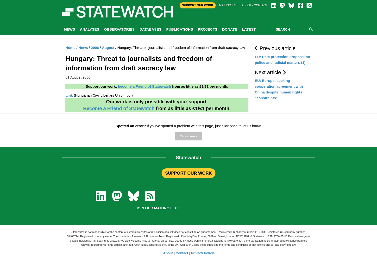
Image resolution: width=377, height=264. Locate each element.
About (168, 253)
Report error (188, 136)
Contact (182, 253)
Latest (249, 29)
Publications (179, 29)
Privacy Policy (202, 253)
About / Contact (255, 5)
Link (69, 95)
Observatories (119, 29)
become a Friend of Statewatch (144, 86)
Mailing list (228, 5)
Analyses (89, 29)
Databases (150, 29)
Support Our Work (197, 5)
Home (70, 48)
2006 (95, 48)
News (69, 29)
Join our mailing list (157, 208)
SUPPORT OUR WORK (188, 173)
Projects (207, 29)
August (108, 48)
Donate (229, 29)
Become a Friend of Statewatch (119, 108)
